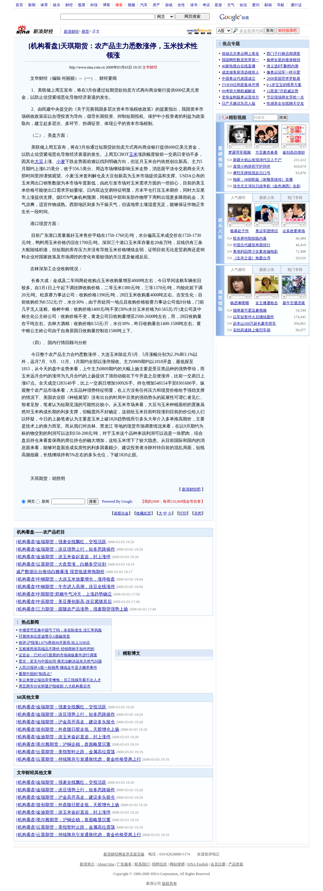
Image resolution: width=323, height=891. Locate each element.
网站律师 (177, 864)
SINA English (197, 864)
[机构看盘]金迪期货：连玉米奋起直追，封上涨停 (63, 556)
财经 (69, 5)
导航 (280, 5)
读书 (193, 5)
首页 (19, 5)
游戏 (169, 5)
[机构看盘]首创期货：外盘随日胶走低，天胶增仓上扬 (67, 729)
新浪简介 (87, 864)
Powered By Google (117, 501)
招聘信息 (159, 864)
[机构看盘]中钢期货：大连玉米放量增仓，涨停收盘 (65, 579)
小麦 (60, 161)
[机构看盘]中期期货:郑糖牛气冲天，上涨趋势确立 (64, 594)
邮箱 (268, 5)
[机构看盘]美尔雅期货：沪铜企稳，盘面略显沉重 (63, 744)
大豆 (39, 161)
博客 (106, 5)
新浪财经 (71, 31)
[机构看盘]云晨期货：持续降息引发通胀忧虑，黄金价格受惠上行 (78, 759)
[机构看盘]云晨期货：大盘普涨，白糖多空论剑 (61, 564)
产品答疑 (235, 864)
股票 (81, 5)
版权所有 (169, 883)
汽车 (144, 5)
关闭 (198, 513)
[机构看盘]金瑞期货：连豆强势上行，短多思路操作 (65, 549)
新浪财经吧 (191, 489)
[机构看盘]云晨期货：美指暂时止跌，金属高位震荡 (65, 752)
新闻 (32, 5)
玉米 (133, 154)
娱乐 (56, 5)
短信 (243, 5)
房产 (156, 5)
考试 (206, 5)
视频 (131, 5)
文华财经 (149, 67)
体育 (44, 5)
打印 (183, 513)
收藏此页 (143, 513)
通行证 (296, 5)
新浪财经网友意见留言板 (124, 854)
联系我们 (142, 864)
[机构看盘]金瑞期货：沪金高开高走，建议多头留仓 (65, 722)
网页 (31, 501)
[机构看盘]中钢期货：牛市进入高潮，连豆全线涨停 (65, 586)
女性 (181, 5)
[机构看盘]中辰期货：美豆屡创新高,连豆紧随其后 (64, 601)
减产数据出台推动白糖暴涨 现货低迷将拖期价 (60, 571)
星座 (218, 5)
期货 (85, 31)
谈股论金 (121, 513)
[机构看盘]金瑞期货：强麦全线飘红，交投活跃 (61, 541)
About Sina (105, 864)
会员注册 (218, 864)
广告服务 (124, 864)
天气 (231, 5)
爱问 (255, 5)
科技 (94, 5)
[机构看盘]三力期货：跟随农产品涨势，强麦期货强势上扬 (72, 609)
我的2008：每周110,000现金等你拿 (172, 501)
